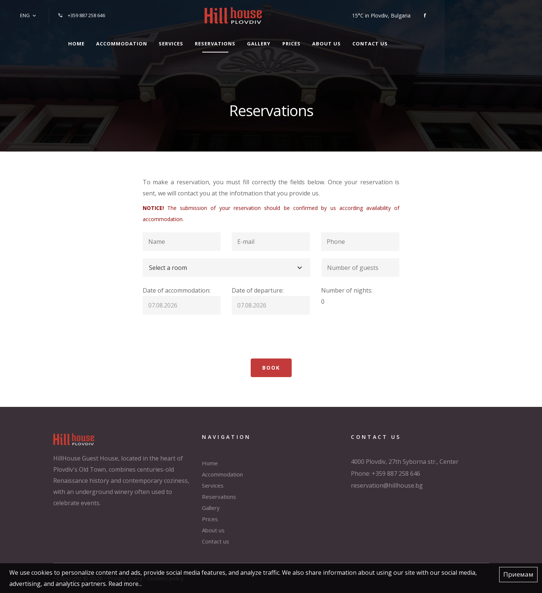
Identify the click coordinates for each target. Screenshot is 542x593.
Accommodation (159, 40)
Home (110, 40)
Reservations (259, 40)
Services (212, 40)
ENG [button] (23, 14)
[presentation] (199, 336)
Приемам (518, 574)
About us (380, 40)
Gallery (306, 40)
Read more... (125, 584)
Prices (342, 40)
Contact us (427, 40)
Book (271, 367)
